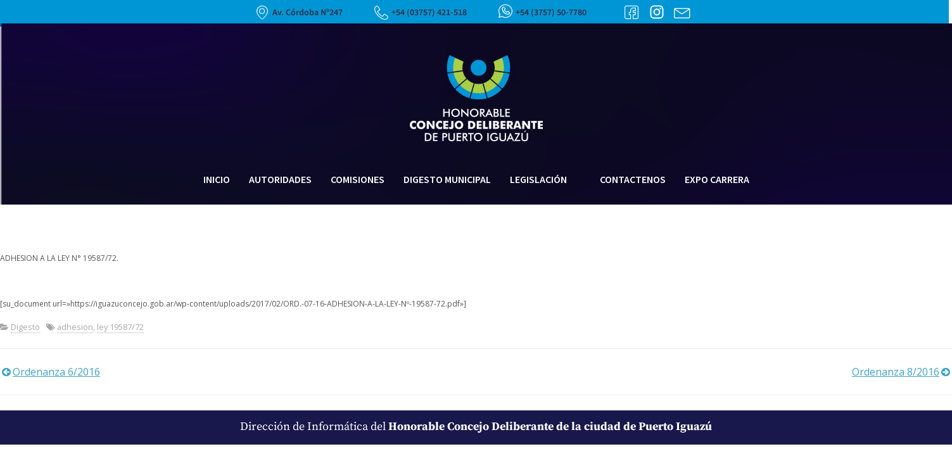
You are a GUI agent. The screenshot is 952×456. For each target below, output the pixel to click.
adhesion (75, 326)
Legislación (545, 179)
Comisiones (357, 179)
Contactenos (633, 179)
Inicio (216, 179)
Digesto (25, 326)
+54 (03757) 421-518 (429, 12)
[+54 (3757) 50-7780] (505, 11)
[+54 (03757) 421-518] (381, 13)
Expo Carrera (717, 179)
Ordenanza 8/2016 (895, 372)
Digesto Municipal (447, 179)
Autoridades (280, 179)
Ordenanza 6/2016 (56, 372)
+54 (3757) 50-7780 (551, 12)
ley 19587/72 (120, 326)
